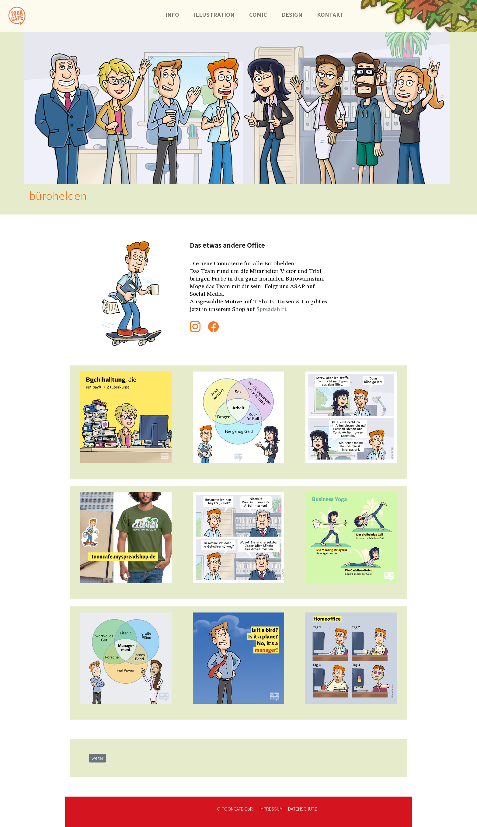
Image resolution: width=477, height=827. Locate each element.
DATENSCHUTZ (302, 808)
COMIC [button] (258, 14)
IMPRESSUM (271, 808)
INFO (172, 14)
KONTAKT (334, 14)
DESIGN (292, 14)
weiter (97, 758)
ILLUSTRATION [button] (214, 14)
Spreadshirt (271, 309)
